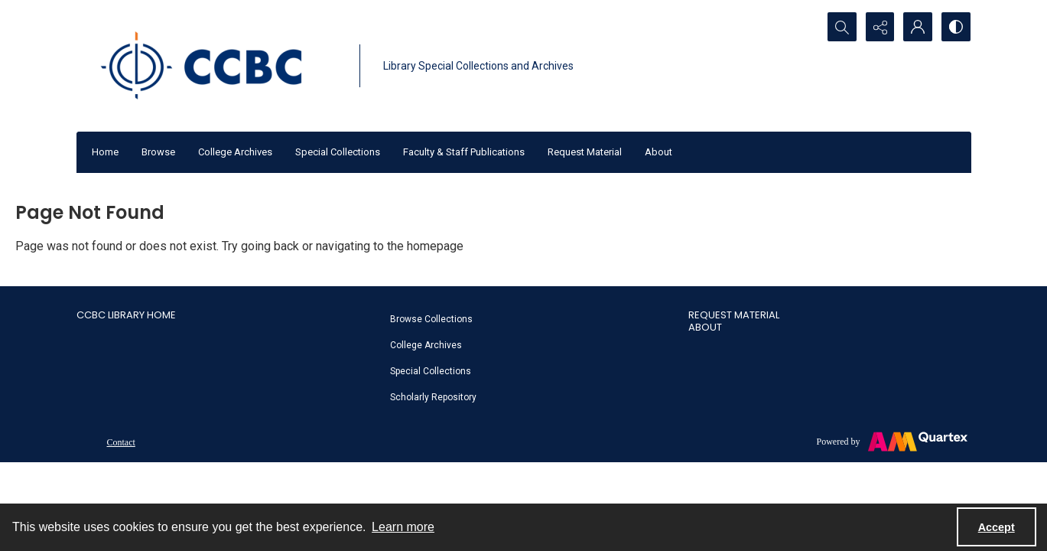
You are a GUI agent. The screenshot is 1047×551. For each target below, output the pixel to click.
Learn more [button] (403, 526)
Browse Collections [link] (431, 319)
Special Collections (337, 152)
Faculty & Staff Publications (464, 152)
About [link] (705, 327)
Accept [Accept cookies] (996, 527)
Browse (158, 152)
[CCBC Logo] (214, 66)
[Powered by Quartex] (892, 441)
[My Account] (917, 26)
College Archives (235, 152)
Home (105, 152)
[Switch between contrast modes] (956, 26)
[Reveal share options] (879, 26)
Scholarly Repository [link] (433, 397)
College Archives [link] (426, 345)
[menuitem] (531, 318)
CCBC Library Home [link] (126, 315)
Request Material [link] (733, 315)
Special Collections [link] (430, 371)
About (658, 152)
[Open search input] (841, 26)
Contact (121, 442)
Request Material (585, 152)
